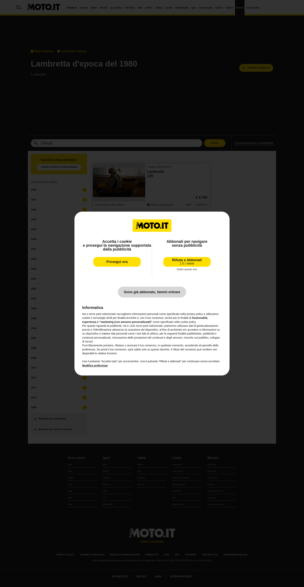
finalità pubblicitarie (189, 333)
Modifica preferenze (95, 365)
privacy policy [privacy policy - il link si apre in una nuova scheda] (195, 314)
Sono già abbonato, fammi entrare (152, 292)
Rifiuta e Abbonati (187, 261)
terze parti (142, 325)
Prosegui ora (117, 262)
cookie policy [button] (188, 321)
